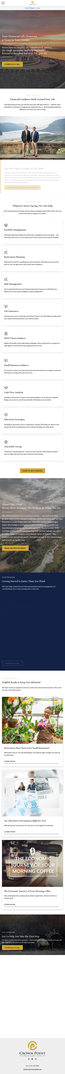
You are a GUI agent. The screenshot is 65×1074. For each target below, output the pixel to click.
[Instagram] (35, 1059)
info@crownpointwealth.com (32, 1069)
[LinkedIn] (32, 1059)
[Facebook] (29, 1059)
